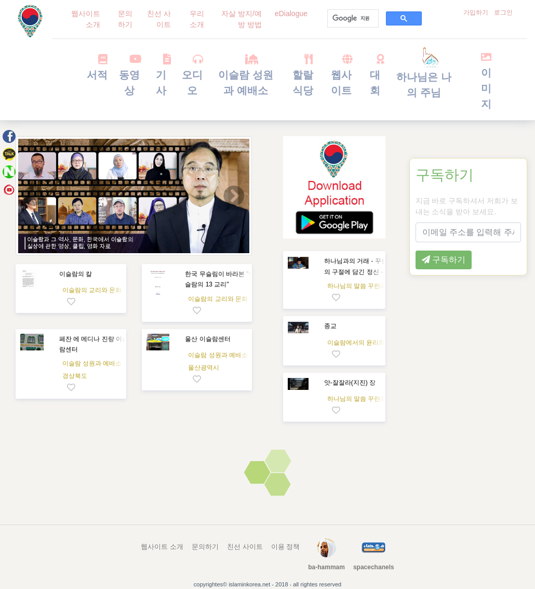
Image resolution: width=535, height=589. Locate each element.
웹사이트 (341, 75)
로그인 (503, 12)
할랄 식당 (302, 75)
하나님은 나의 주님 (423, 76)
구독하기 (445, 175)
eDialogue (291, 13)
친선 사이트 (159, 19)
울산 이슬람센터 (207, 339)
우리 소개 (197, 19)
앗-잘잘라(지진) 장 (350, 382)
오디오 (192, 75)
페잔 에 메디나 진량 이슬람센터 (93, 344)
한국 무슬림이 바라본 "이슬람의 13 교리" (220, 279)
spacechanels (373, 567)
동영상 (129, 75)
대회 (374, 75)
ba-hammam (326, 567)
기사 (161, 75)
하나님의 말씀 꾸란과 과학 (364, 286)
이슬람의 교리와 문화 (92, 290)
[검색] (351, 18)
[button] (33, 196)
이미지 (486, 80)
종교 (330, 326)
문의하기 (125, 19)
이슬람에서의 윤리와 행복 (363, 342)
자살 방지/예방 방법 (241, 19)
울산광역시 (203, 367)
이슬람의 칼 (75, 274)
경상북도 (74, 375)
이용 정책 (285, 547)
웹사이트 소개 (85, 19)
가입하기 (475, 12)
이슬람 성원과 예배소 (245, 75)
